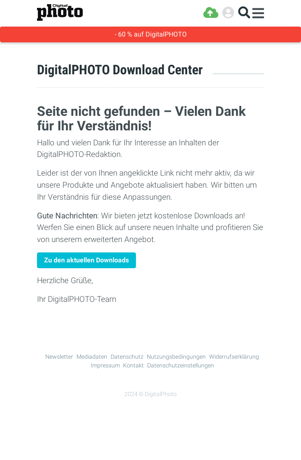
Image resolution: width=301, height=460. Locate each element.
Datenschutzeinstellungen (180, 365)
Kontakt (133, 365)
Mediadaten (91, 356)
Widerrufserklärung (234, 356)
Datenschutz (127, 356)
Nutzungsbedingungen (176, 356)
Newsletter (59, 356)
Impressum (105, 365)
